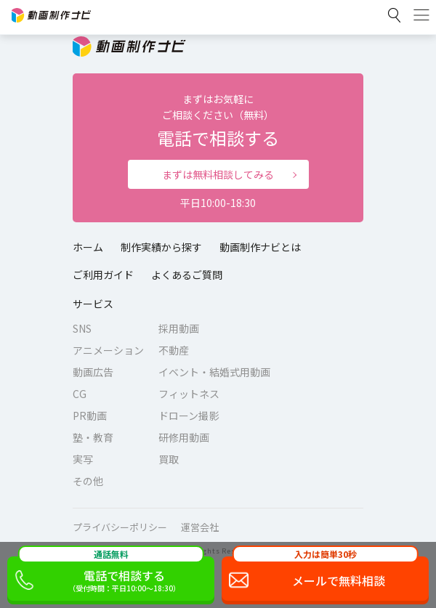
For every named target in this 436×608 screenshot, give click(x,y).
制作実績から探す (161, 247)
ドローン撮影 (188, 415)
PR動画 (90, 415)
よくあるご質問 (186, 274)
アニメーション (108, 350)
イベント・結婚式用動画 (214, 372)
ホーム (88, 247)
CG (79, 393)
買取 (168, 459)
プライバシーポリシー (120, 527)
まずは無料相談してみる (218, 174)
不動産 (173, 350)
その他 (88, 481)
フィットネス (188, 393)
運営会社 (200, 527)
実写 (83, 459)
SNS (82, 328)
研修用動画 (183, 437)
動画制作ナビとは (260, 247)
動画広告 (93, 372)
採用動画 (178, 328)
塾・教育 (93, 437)
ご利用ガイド (103, 274)
